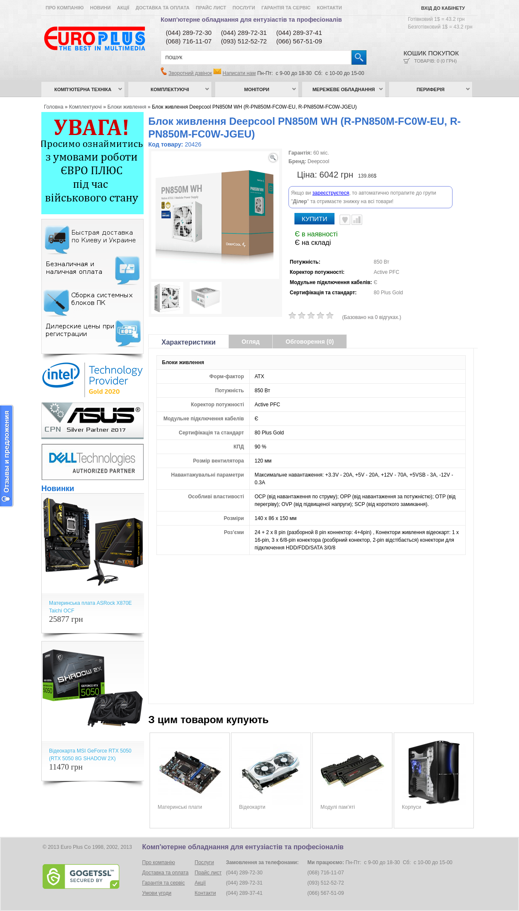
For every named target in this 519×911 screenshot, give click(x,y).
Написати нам (239, 73)
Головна (53, 107)
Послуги (244, 7)
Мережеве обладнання (343, 89)
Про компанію (65, 7)
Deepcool (318, 161)
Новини (100, 7)
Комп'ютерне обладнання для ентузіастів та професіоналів (251, 19)
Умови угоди (157, 893)
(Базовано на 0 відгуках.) (371, 317)
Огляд (251, 341)
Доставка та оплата (162, 7)
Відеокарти (252, 807)
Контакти (329, 7)
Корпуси (411, 807)
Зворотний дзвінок (190, 73)
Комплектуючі (170, 89)
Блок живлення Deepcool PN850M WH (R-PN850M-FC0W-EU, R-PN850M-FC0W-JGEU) (254, 107)
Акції (123, 7)
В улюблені (345, 220)
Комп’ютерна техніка (83, 89)
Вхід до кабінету (443, 8)
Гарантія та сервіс (286, 7)
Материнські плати (180, 807)
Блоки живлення (126, 107)
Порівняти (357, 220)
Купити (314, 218)
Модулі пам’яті (337, 807)
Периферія (431, 89)
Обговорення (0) (309, 341)
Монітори (256, 89)
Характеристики (188, 342)
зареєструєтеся (330, 193)
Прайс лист (211, 7)
